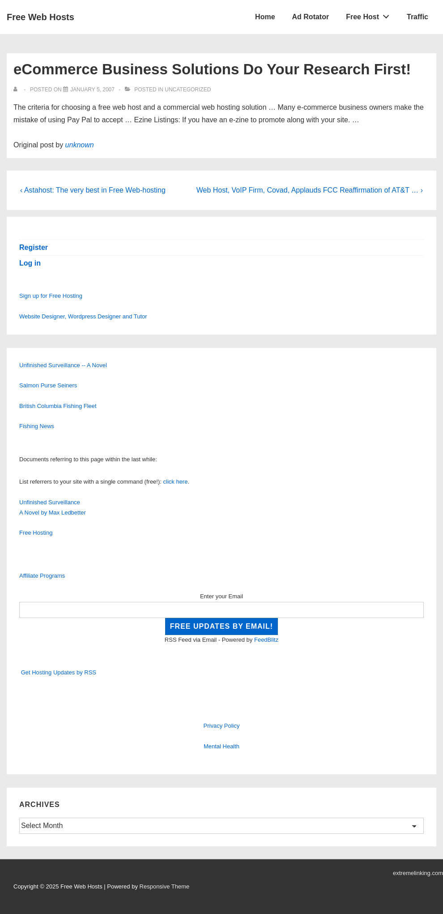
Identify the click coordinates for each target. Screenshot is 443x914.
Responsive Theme (165, 886)
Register (33, 247)
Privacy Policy (222, 725)
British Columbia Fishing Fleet (58, 406)
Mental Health (221, 746)
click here (175, 481)
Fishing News (36, 426)
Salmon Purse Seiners (48, 385)
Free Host (370, 15)
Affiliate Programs (42, 575)
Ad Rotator (310, 17)
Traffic (417, 17)
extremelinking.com (418, 873)
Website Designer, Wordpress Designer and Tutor (83, 316)
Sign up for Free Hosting (50, 295)
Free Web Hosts (40, 17)
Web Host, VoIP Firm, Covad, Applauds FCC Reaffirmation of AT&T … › (309, 190)
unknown (79, 145)
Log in (30, 263)
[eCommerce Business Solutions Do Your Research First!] (92, 89)
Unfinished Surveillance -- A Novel (63, 365)
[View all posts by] (17, 89)
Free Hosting (35, 532)
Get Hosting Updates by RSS (58, 672)
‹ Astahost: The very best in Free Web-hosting (93, 190)
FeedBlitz (266, 639)
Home (265, 17)
